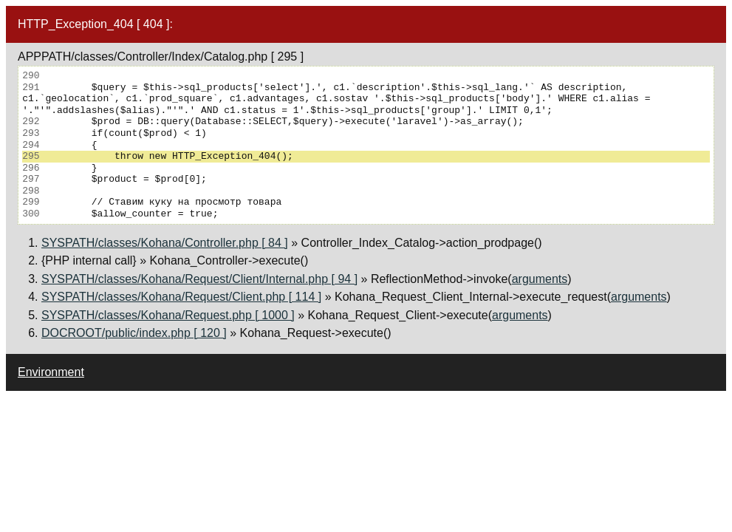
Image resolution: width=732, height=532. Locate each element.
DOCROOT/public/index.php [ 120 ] (134, 333)
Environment (51, 372)
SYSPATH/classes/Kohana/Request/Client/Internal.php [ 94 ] (199, 279)
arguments (540, 279)
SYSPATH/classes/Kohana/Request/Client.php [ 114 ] (181, 296)
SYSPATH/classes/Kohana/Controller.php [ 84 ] (164, 242)
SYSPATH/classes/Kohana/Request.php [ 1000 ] (168, 315)
